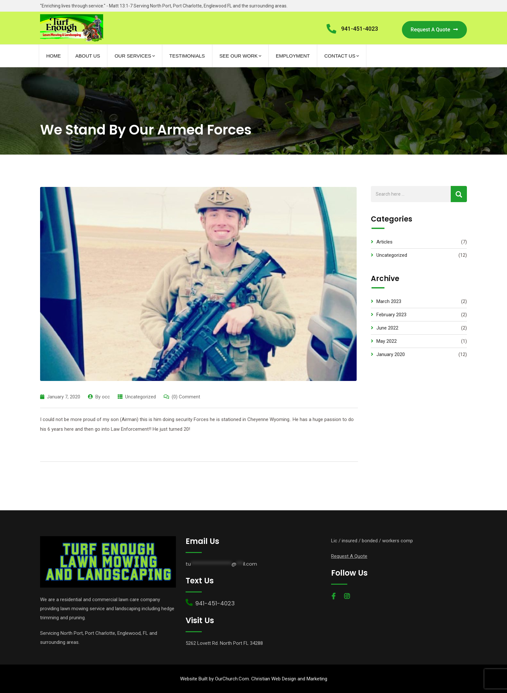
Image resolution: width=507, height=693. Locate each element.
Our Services (132, 56)
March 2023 (388, 301)
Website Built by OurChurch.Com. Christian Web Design (238, 679)
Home (53, 56)
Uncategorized (140, 397)
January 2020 (390, 354)
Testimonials (187, 56)
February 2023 (391, 315)
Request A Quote (434, 30)
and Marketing (311, 679)
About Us (87, 56)
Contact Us (339, 56)
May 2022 (386, 341)
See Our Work (239, 56)
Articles (384, 242)
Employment (293, 56)
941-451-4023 (359, 28)
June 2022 (387, 328)
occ (106, 397)
